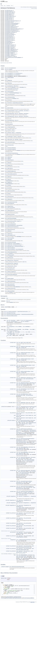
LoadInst (25, 430)
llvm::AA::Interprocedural (12, 321)
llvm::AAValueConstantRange (10, 218)
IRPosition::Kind (19, 524)
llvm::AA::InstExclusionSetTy (10, 311)
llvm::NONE (32, 329)
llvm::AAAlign (8, 193)
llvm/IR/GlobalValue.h (9, 36)
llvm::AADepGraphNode (9, 77)
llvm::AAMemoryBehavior (9, 210)
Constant (13, 420)
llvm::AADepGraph (8, 80)
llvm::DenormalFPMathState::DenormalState (13, 225)
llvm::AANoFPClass (8, 233)
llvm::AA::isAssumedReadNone (22, 452)
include (2, 5)
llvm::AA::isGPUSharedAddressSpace (23, 358)
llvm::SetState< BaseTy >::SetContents (13, 132)
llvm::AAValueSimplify (9, 203)
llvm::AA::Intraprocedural (26, 320)
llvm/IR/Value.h (8, 43)
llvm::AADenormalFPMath (9, 291)
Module (27, 342)
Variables (35, 8)
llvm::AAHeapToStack (9, 206)
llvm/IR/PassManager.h (9, 42)
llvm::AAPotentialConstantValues (11, 226)
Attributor (14, 98)
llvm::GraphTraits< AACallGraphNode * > (13, 243)
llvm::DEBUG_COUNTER (20, 507)
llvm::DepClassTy (10, 329)
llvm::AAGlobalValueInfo (10, 285)
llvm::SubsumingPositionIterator (11, 88)
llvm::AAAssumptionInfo (9, 268)
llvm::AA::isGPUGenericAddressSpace (23, 346)
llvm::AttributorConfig (9, 97)
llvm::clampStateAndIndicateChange (23, 539)
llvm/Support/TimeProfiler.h (11, 54)
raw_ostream (12, 412)
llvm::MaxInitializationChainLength (16, 566)
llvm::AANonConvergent (9, 254)
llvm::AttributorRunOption (12, 330)
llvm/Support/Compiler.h (10, 48)
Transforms (8, 5)
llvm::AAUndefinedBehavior (10, 171)
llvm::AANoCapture (8, 199)
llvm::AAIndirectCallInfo (10, 288)
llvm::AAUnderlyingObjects (10, 271)
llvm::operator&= (19, 505)
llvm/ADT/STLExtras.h (9, 15)
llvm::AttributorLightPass (10, 149)
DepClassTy (26, 557)
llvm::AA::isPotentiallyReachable (23, 457)
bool (15, 342)
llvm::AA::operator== (20, 415)
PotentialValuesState (25, 314)
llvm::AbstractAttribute (10, 142)
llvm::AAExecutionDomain (10, 247)
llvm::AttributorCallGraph (10, 242)
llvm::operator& (19, 502)
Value (17, 385)
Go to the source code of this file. (6, 62)
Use (23, 261)
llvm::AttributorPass (9, 145)
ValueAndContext (19, 395)
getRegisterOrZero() (17, 596)
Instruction (25, 311)
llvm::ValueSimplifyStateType (11, 202)
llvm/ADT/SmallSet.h (9, 18)
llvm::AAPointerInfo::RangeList (11, 263)
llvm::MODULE (17, 331)
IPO (12, 5)
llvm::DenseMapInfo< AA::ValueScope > (13, 74)
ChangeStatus (13, 496)
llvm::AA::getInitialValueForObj (23, 420)
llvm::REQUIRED (18, 329)
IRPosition (13, 87)
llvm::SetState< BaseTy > (10, 129)
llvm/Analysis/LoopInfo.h (10, 25)
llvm (4, 5)
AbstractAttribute (9, 180)
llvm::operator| (19, 496)
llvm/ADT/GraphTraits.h (10, 11)
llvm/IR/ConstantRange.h (10, 34)
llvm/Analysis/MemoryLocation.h (11, 26)
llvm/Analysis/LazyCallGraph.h (11, 24)
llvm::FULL (22, 334)
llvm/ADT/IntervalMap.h (10, 12)
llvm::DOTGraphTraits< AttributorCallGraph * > (15, 246)
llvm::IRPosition (8, 83)
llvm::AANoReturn (8, 182)
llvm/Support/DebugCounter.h (11, 50)
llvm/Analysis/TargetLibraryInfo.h (12, 31)
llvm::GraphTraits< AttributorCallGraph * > (14, 245)
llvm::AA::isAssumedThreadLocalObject (24, 481)
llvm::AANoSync (8, 158)
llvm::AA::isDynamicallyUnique (22, 382)
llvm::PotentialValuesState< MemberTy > (13, 221)
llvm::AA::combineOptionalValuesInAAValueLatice (26, 406)
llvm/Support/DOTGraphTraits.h (11, 49)
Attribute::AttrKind (7, 553)
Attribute (11, 253)
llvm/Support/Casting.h (10, 47)
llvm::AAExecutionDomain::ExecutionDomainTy (14, 249)
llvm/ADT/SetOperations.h (10, 16)
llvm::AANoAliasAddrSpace (10, 281)
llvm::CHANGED (18, 326)
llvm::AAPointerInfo (9, 257)
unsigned (23, 347)
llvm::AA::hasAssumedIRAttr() (28, 597)
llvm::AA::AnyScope (25, 321)
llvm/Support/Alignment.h (10, 44)
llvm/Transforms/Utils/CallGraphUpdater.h (14, 57)
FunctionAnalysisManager (14, 92)
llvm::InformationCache (9, 94)
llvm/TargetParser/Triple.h (10, 56)
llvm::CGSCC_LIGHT (11, 334)
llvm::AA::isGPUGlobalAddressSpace (23, 352)
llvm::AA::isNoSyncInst (21, 377)
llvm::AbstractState (9, 107)
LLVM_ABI (11, 342)
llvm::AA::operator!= (20, 417)
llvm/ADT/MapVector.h (9, 14)
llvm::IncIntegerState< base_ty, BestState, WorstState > (17, 116)
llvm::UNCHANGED (26, 326)
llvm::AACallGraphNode (9, 238)
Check (18, 348)
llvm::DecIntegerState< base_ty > (12, 120)
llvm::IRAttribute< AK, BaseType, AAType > (14, 139)
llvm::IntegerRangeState (10, 127)
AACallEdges (19, 236)
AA (30, 104)
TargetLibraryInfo (32, 422)
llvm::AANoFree (8, 179)
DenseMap (22, 87)
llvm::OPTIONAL (25, 329)
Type (32, 402)
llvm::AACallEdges (8, 239)
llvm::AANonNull (8, 162)
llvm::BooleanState (9, 124)
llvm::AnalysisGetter (9, 91)
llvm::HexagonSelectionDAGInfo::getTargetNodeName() (11, 597)
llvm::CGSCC (27, 331)
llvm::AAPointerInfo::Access (11, 266)
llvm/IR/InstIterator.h (10, 38)
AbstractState (19, 529)
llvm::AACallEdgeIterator (10, 235)
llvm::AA (8, 301)
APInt (32, 314)
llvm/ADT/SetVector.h (9, 17)
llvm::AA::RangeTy (8, 69)
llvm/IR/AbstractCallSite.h (10, 32)
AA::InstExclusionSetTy (29, 460)
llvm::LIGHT (9, 335)
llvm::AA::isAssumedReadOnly (22, 447)
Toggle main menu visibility (1, 3)
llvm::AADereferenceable (10, 190)
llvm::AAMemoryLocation (9, 214)
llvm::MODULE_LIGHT (10, 333)
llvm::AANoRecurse (8, 165)
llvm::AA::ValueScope (11, 320)
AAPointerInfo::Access (20, 552)
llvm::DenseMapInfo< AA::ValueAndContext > (14, 73)
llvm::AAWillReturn (9, 168)
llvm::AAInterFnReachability (11, 252)
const (25, 342)
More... (17, 71)
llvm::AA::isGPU (19, 342)
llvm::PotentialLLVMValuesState (10, 315)
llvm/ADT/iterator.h (9, 19)
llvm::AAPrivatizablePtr (10, 207)
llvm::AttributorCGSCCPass (10, 147)
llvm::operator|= (19, 500)
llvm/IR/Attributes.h (9, 33)
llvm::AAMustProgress (9, 159)
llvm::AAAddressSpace (9, 278)
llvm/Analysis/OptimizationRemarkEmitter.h (14, 28)
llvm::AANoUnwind (8, 157)
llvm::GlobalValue (17, 286)
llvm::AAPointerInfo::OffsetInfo (11, 260)
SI (33, 444)
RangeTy (17, 413)
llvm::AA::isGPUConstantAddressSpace (24, 365)
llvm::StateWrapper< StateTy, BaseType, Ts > (14, 136)
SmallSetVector (32, 430)
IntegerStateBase (19, 533)
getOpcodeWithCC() (9, 596)
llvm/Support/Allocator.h (10, 46)
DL (27, 423)
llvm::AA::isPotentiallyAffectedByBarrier (25, 486)
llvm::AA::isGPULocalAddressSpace (23, 371)
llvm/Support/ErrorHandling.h (11, 51)
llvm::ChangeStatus (10, 326)
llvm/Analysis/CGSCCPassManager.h (12, 23)
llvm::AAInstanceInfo (9, 196)
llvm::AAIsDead (8, 185)
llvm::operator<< (19, 518)
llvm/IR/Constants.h (9, 35)
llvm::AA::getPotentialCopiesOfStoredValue (25, 438)
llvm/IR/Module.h (8, 41)
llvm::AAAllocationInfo (9, 284)
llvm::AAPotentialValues (10, 229)
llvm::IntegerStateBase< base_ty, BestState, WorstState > (17, 110)
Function (20, 390)
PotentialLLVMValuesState (21, 549)
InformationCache (29, 395)
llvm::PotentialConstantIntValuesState (12, 314)
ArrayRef (25, 492)
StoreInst (25, 439)
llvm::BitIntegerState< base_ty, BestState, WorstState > (17, 113)
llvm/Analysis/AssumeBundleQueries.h (12, 20)
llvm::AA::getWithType (20, 402)
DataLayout (23, 423)
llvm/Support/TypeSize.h (10, 55)
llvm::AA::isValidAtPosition (22, 394)
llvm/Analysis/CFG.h (9, 22)
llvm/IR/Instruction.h (9, 39)
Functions (32, 8)
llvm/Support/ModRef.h (9, 52)
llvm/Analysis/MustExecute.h (11, 27)
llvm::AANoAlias (8, 176)
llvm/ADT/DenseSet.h (9, 10)
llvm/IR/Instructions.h (10, 40)
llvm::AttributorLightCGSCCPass (11, 153)
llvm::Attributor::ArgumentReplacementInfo (14, 102)
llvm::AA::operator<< (20, 412)
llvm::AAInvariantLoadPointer (11, 274)
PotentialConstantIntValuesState (23, 547)
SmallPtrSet (20, 311)
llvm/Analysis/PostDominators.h (11, 30)
